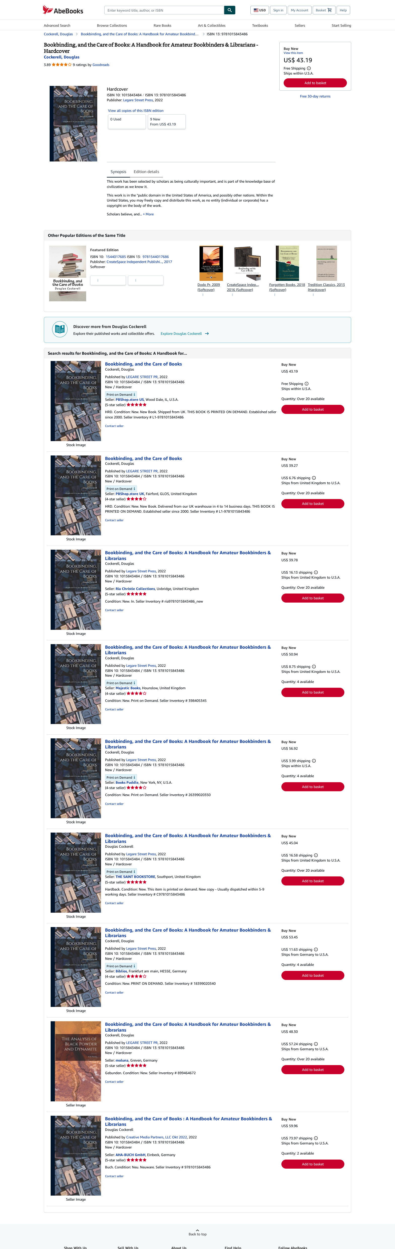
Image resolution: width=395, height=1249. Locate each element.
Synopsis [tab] (118, 171)
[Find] (229, 10)
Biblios (121, 971)
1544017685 (116, 256)
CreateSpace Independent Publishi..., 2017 (139, 261)
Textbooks (260, 25)
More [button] (150, 214)
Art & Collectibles (211, 25)
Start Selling (341, 25)
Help (343, 10)
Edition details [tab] (146, 171)
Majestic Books (128, 688)
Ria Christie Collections (135, 588)
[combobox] (164, 10)
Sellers (300, 25)
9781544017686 (156, 256)
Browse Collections (112, 25)
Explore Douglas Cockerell (185, 333)
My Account (299, 10)
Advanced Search (57, 25)
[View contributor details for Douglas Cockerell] (61, 56)
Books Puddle (127, 782)
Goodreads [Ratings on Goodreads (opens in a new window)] (100, 64)
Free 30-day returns (315, 96)
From (166, 121)
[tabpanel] (191, 199)
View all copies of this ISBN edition (135, 110)
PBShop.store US (130, 399)
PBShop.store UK (130, 493)
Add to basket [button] (315, 83)
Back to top (198, 1234)
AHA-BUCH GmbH (130, 1155)
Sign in (278, 10)
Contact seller (114, 426)
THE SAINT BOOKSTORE (135, 876)
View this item (293, 53)
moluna (122, 1060)
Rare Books (162, 25)
